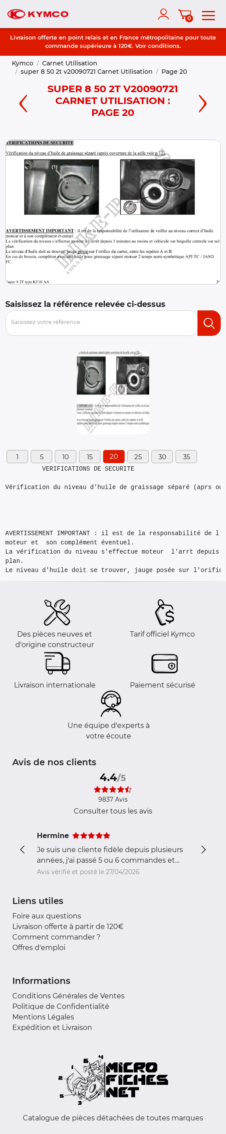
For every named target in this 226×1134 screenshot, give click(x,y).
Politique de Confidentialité (60, 1006)
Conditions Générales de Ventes (68, 996)
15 (90, 457)
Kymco (22, 63)
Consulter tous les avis (113, 811)
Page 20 (174, 72)
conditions (163, 45)
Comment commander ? (56, 937)
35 (186, 457)
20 (114, 456)
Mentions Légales (43, 1017)
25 (138, 457)
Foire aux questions (46, 916)
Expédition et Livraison (52, 1027)
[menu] (208, 14)
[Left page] (23, 102)
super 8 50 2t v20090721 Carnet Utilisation (87, 72)
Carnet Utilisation (69, 63)
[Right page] (203, 102)
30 (162, 457)
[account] (165, 14)
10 (65, 457)
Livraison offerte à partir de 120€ (68, 926)
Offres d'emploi (38, 947)
